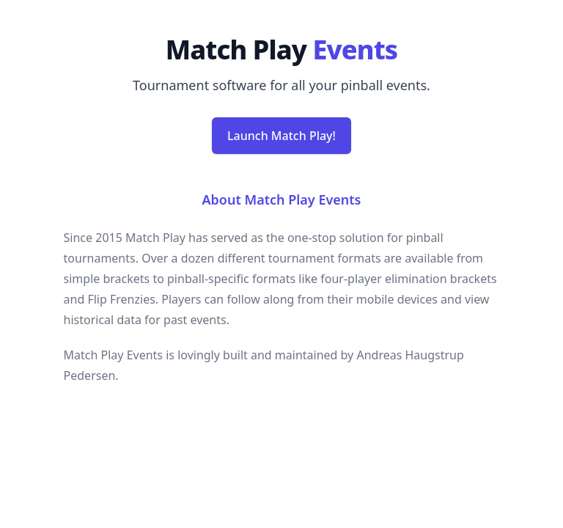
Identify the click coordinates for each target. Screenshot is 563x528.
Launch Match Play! (281, 136)
